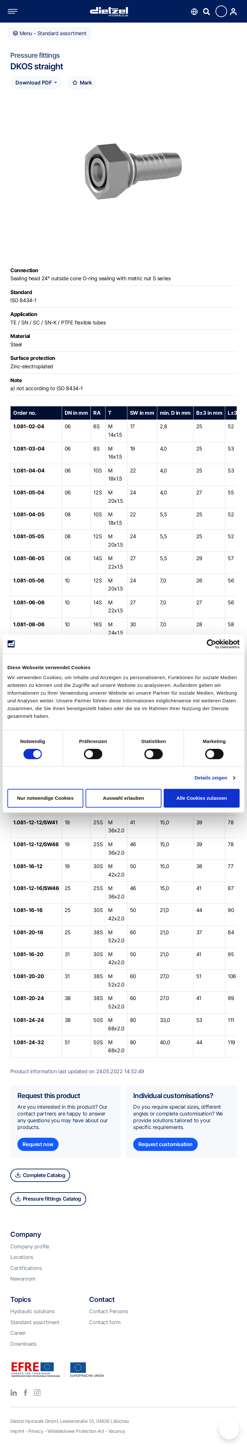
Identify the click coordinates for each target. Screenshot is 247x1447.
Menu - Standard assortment (49, 33)
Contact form (104, 1322)
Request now (38, 1144)
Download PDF (34, 82)
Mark (82, 82)
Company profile (29, 1246)
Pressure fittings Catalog (48, 1198)
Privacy (35, 1431)
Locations (21, 1257)
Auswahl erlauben (123, 798)
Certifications (25, 1268)
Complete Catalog (40, 1175)
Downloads (23, 1344)
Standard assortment (34, 1322)
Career (18, 1333)
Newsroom (23, 1278)
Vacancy (116, 1431)
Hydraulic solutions (32, 1311)
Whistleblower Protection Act (75, 1431)
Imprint (17, 1431)
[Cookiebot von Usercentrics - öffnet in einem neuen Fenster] (211, 644)
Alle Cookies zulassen (201, 798)
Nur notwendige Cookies (45, 798)
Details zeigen (211, 777)
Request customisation (165, 1144)
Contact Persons (108, 1311)
